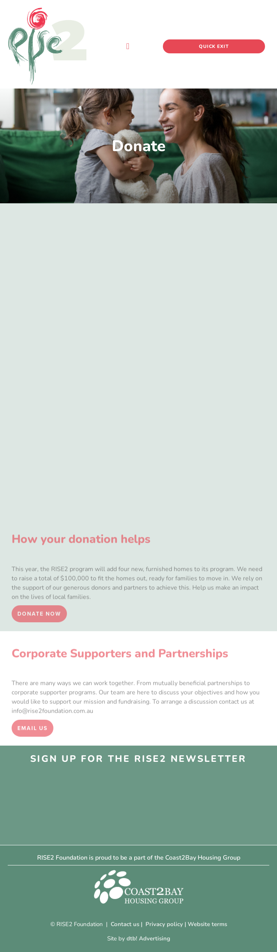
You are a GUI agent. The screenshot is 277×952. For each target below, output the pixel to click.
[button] (128, 46)
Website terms (207, 924)
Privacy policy (164, 924)
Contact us (125, 924)
